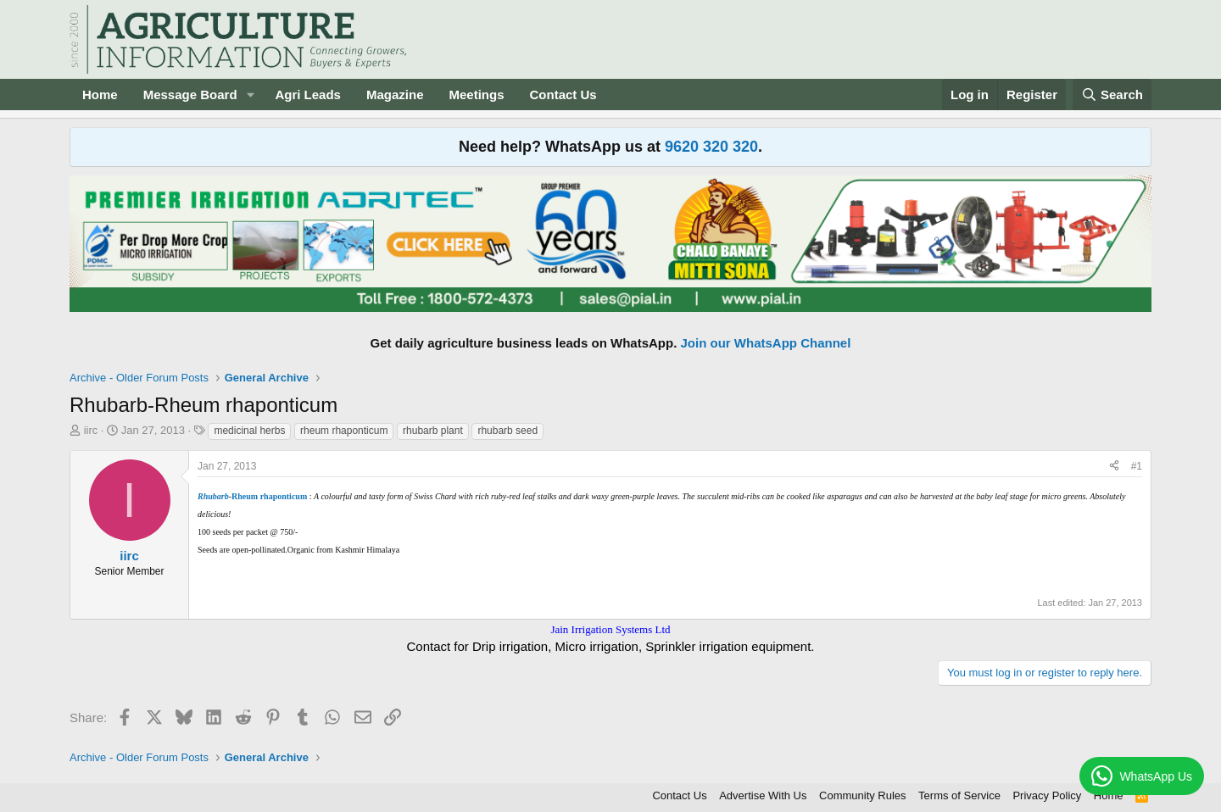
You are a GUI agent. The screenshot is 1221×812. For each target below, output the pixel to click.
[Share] (1114, 466)
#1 (1136, 466)
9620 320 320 (711, 146)
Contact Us (563, 94)
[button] (250, 94)
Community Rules (862, 795)
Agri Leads (308, 94)
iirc (91, 430)
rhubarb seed (507, 431)
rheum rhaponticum (343, 431)
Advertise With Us (762, 795)
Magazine (395, 94)
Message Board (190, 94)
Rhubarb (213, 496)
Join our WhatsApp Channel (766, 343)
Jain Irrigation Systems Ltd (610, 629)
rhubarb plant (433, 431)
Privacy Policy (1046, 795)
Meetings (476, 94)
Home (100, 94)
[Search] (1112, 94)
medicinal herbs (249, 431)
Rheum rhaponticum (269, 496)
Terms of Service (959, 795)
